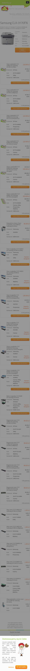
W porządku (21, 667)
